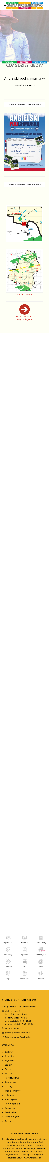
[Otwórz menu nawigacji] (5, 4)
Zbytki (8, 1121)
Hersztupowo (12, 1078)
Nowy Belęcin (12, 1103)
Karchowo (10, 1082)
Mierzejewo (11, 1099)
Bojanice (10, 1056)
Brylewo (9, 1060)
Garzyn (8, 1069)
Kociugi (9, 1086)
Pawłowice (11, 1112)
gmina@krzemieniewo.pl (17, 1033)
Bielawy (9, 1052)
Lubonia (9, 1095)
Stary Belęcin (12, 1116)
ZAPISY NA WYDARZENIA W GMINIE (24, 105)
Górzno (9, 1073)
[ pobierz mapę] (25, 294)
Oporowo (10, 1108)
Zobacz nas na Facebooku (16, 1037)
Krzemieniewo (13, 1090)
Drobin (8, 1065)
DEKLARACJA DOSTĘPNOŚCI (24, 1133)
